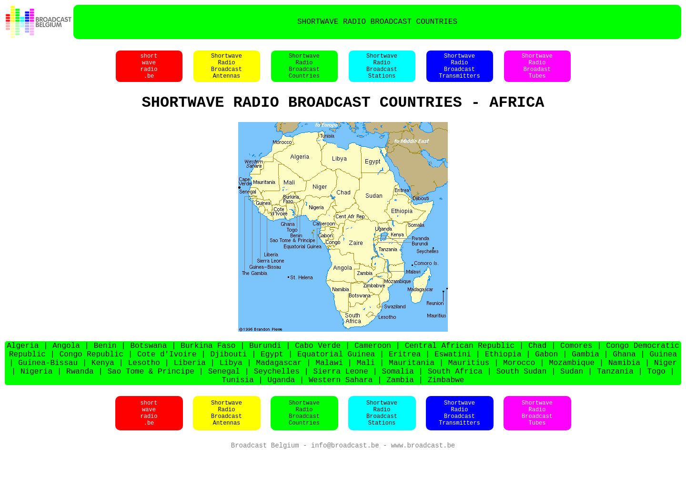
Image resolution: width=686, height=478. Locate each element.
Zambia (400, 401)
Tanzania (615, 391)
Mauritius (468, 380)
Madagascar (279, 380)
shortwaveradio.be (148, 71)
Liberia (190, 380)
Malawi (329, 380)
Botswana (149, 359)
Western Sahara (341, 401)
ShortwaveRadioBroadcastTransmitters (459, 71)
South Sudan (521, 391)
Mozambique (572, 380)
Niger (665, 380)
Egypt (272, 370)
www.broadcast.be (423, 468)
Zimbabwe (446, 401)
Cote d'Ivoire (167, 370)
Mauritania (411, 380)
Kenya (102, 380)
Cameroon (372, 359)
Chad (537, 359)
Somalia (398, 391)
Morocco (519, 380)
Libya (231, 380)
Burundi (265, 359)
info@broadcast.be (345, 468)
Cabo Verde (318, 359)
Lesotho (144, 380)
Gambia (585, 370)
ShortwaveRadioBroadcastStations (381, 71)
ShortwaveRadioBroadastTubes (537, 71)
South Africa (455, 391)
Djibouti (229, 370)
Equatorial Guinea (336, 370)
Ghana (624, 370)
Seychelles (277, 391)
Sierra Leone (340, 391)
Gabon (546, 370)
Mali (366, 380)
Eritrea (405, 370)
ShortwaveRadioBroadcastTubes (537, 435)
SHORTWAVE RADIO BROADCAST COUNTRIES (377, 22)
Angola (66, 359)
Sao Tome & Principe (151, 391)
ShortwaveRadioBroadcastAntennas (226, 71)
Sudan (571, 391)
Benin (105, 359)
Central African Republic (459, 359)
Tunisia (238, 401)
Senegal (224, 391)
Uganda (281, 401)
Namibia (624, 380)
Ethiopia (503, 370)
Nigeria (36, 391)
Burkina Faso (208, 359)
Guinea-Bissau (48, 380)
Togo (656, 391)
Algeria (23, 359)
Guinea (663, 370)
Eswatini (452, 370)
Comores (576, 359)
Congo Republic (91, 370)
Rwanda (80, 391)
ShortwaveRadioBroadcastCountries (304, 71)
